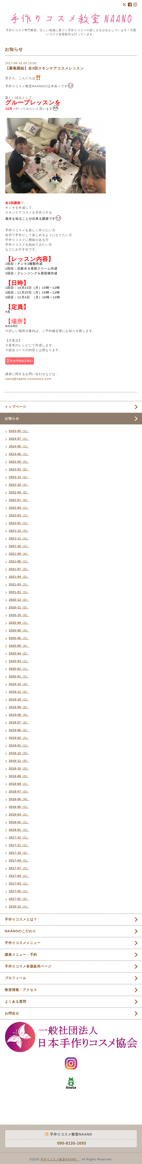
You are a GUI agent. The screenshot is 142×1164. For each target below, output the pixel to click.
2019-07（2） (19, 722)
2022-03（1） (19, 515)
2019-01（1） (19, 745)
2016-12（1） (19, 906)
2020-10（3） (19, 615)
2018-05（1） (19, 807)
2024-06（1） (19, 446)
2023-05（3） (19, 461)
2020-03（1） (19, 661)
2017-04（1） (19, 876)
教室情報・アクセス (21, 990)
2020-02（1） (19, 669)
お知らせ (12, 418)
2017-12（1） (19, 837)
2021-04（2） (19, 577)
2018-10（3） (19, 768)
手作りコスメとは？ (21, 919)
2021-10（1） (19, 546)
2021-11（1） (19, 538)
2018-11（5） (19, 761)
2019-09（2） (19, 707)
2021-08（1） (19, 561)
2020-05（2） (19, 646)
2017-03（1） (19, 883)
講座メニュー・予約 (21, 954)
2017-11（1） (19, 845)
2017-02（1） (19, 891)
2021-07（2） (19, 569)
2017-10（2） (19, 853)
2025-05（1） (19, 431)
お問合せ (12, 1013)
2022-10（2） (19, 484)
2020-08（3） (19, 630)
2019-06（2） (19, 730)
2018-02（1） (19, 822)
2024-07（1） (19, 438)
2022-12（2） (19, 477)
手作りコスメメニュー (23, 943)
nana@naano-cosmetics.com (28, 379)
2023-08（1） (19, 454)
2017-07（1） (19, 868)
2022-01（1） (19, 523)
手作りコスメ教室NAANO (60, 1159)
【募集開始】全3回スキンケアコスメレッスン (44, 68)
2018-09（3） (19, 776)
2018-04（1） (19, 814)
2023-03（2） (19, 469)
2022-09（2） (19, 492)
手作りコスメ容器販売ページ (28, 966)
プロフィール (15, 978)
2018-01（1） (19, 830)
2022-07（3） (19, 500)
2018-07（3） (19, 791)
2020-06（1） (19, 638)
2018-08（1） (19, 784)
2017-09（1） (19, 860)
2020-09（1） (19, 623)
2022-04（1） (19, 508)
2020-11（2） (19, 607)
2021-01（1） (19, 592)
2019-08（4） (19, 715)
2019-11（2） (19, 692)
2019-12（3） (19, 684)
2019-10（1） (19, 699)
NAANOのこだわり (20, 931)
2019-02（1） (19, 738)
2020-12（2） (19, 600)
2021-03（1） (19, 584)
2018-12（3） (19, 753)
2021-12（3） (19, 531)
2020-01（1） (19, 676)
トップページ (15, 407)
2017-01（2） (19, 899)
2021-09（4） (19, 554)
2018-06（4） (19, 799)
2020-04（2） (19, 653)
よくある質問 (15, 1001)
